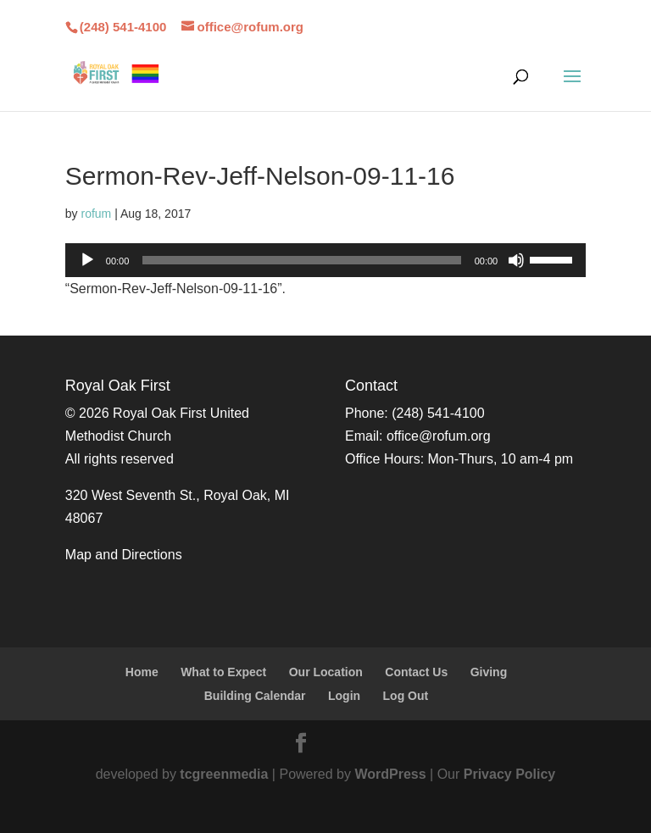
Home (142, 672)
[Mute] (516, 260)
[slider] (301, 260)
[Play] (87, 260)
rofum (96, 213)
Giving (489, 672)
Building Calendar (255, 695)
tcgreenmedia (224, 774)
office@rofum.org (439, 436)
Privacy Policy (510, 774)
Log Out (406, 695)
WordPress (390, 774)
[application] (325, 260)
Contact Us (416, 672)
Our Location (326, 672)
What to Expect (223, 672)
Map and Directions (123, 554)
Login (344, 695)
